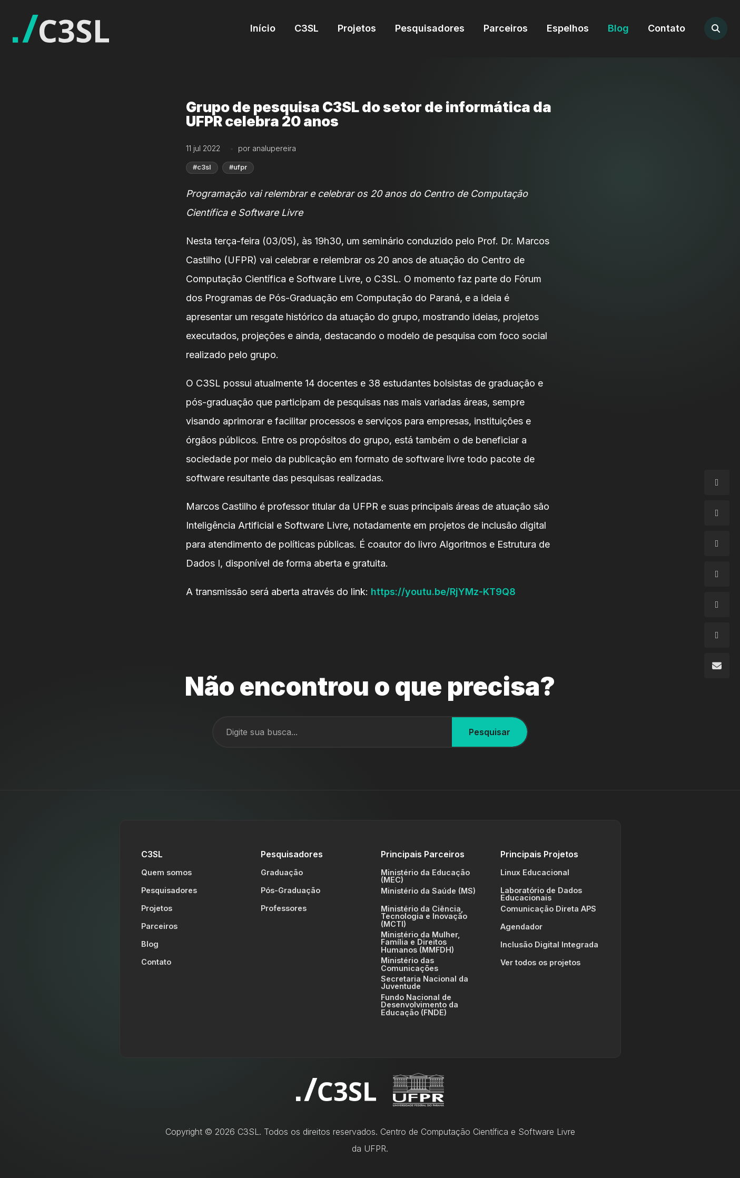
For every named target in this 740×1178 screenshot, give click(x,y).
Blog (618, 28)
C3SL (306, 28)
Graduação (282, 872)
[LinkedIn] (716, 574)
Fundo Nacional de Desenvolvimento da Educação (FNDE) (419, 1005)
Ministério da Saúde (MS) (428, 890)
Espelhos (568, 28)
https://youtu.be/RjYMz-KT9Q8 (443, 591)
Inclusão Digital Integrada (549, 944)
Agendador (521, 926)
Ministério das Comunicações (409, 964)
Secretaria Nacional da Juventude (424, 982)
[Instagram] (716, 482)
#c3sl (202, 167)
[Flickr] (716, 604)
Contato (666, 28)
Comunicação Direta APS (548, 908)
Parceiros (506, 28)
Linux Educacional (534, 872)
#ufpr (238, 167)
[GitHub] (716, 543)
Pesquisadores (430, 28)
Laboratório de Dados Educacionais (541, 894)
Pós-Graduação (290, 890)
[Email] (716, 665)
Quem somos (166, 872)
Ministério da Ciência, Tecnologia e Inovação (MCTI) (424, 916)
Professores (284, 908)
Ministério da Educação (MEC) (425, 876)
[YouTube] (716, 635)
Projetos (357, 28)
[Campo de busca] (332, 732)
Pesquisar (489, 732)
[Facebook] (716, 513)
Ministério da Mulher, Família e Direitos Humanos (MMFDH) (420, 942)
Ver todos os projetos (540, 962)
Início (262, 28)
